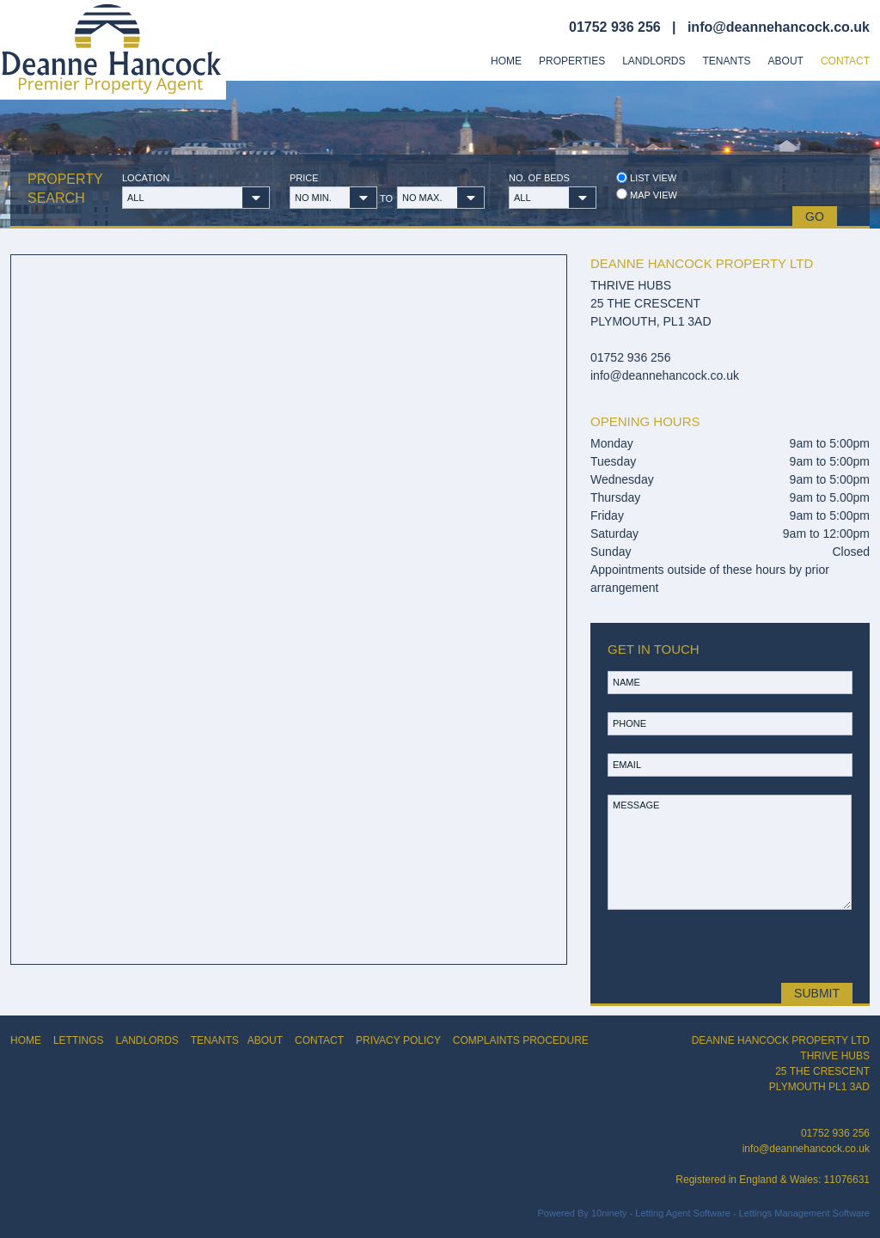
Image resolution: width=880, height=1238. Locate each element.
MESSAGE (730, 852)
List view (646, 177)
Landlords (653, 61)
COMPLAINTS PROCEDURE (521, 1040)
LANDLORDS (146, 1040)
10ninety (609, 1213)
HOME (25, 1040)
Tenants (727, 61)
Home (506, 61)
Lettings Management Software (804, 1213)
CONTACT (319, 1040)
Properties (572, 61)
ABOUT (265, 1040)
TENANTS (215, 1040)
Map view (646, 194)
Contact (845, 61)
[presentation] (728, 946)
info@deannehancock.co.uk (779, 27)
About (786, 61)
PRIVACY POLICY (398, 1040)
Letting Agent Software (682, 1213)
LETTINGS (78, 1040)
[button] (196, 197)
